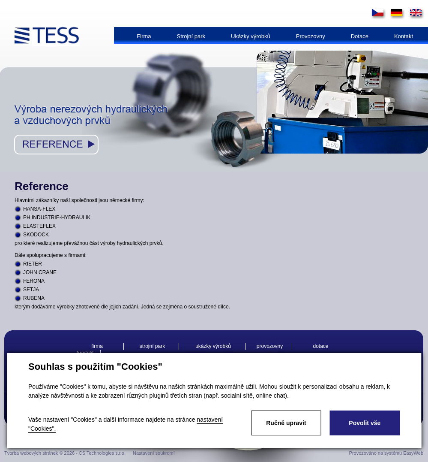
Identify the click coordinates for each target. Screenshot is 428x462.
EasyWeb (413, 453)
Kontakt (403, 36)
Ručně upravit (286, 423)
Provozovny (310, 36)
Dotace (359, 36)
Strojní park (191, 36)
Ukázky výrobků (250, 36)
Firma (144, 36)
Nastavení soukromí (154, 453)
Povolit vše (364, 423)
